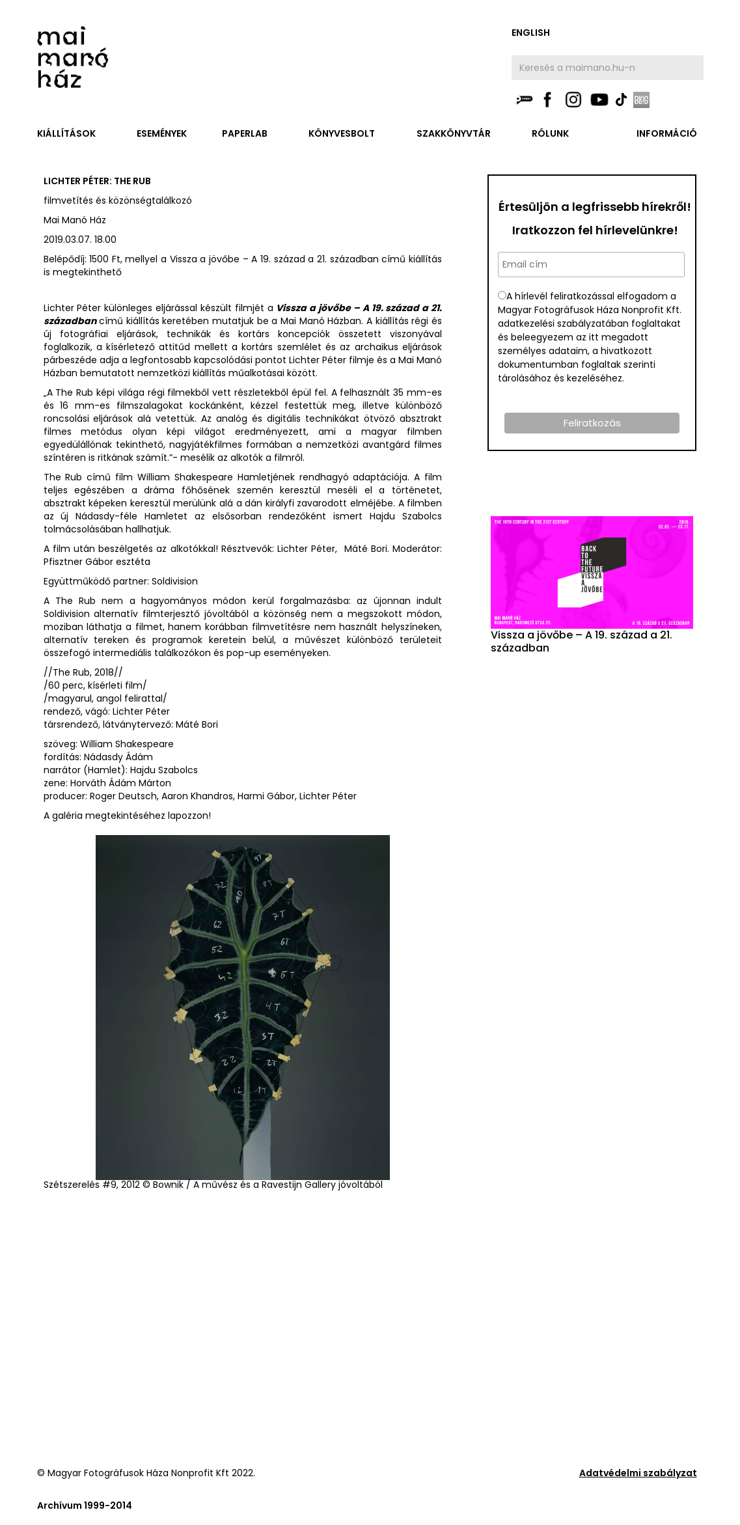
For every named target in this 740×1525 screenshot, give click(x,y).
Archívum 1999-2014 (84, 1505)
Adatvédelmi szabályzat (638, 1472)
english (531, 32)
